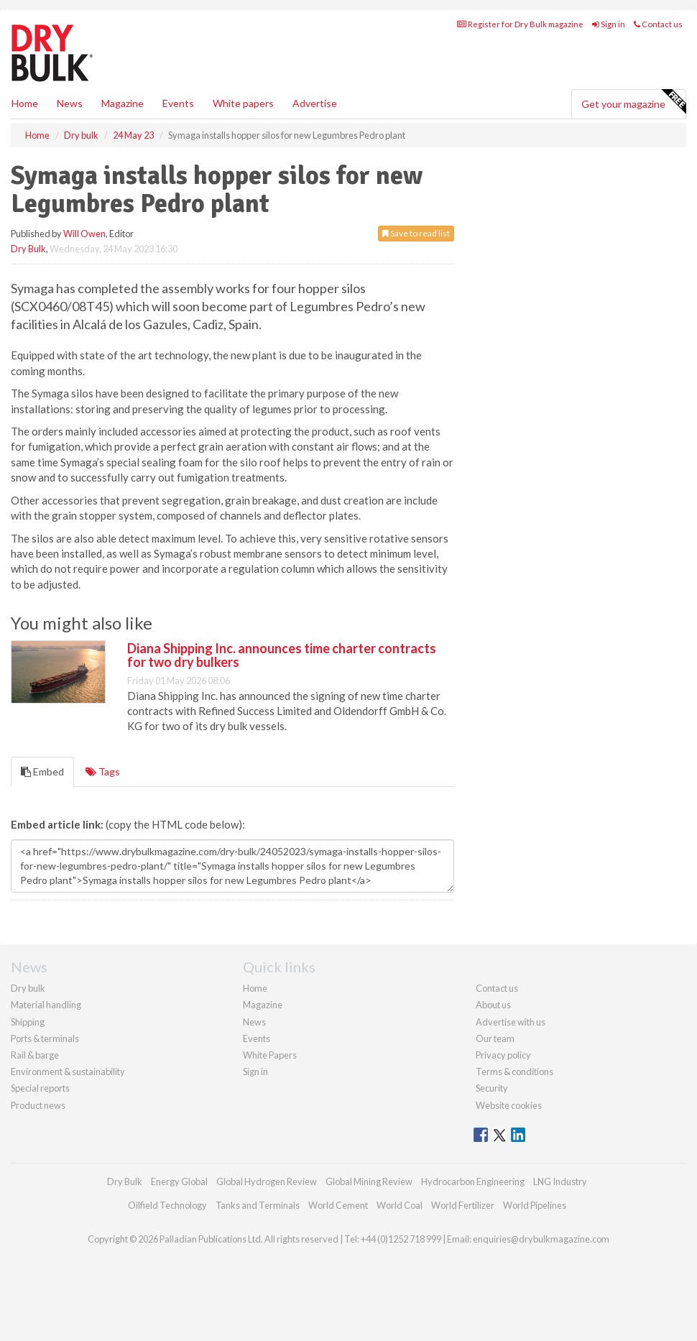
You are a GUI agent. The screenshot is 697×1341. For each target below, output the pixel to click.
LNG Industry (560, 1181)
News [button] (70, 103)
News (254, 1022)
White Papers (270, 1055)
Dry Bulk (28, 248)
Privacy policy (503, 1055)
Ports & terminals (45, 1038)
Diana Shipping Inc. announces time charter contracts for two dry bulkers (281, 655)
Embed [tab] (42, 771)
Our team (495, 1038)
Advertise (314, 103)
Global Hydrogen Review (266, 1181)
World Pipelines (534, 1205)
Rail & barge (35, 1055)
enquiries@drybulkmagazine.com (541, 1239)
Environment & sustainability (68, 1071)
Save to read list (416, 233)
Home (24, 103)
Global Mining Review (369, 1181)
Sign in (608, 24)
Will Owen (84, 233)
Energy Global (179, 1181)
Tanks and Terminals (258, 1205)
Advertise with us (510, 1022)
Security (492, 1088)
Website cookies (509, 1105)
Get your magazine (633, 102)
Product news (38, 1105)
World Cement (338, 1205)
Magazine (122, 103)
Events (178, 103)
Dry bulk (28, 988)
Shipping (28, 1022)
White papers (243, 103)
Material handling (46, 1004)
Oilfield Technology (167, 1205)
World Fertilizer (462, 1205)
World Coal (400, 1205)
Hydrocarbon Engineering (473, 1181)
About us (493, 1004)
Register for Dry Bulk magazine (520, 24)
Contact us (658, 24)
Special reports (40, 1088)
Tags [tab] (103, 771)
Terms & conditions (514, 1071)
